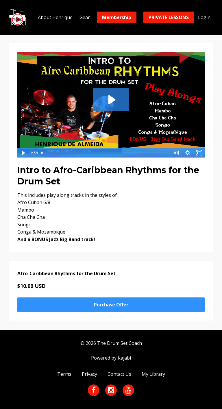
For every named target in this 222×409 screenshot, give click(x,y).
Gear (84, 17)
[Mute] (176, 153)
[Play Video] (23, 153)
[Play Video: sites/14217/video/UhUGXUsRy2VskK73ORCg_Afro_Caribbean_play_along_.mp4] (111, 99)
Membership (116, 17)
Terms (64, 374)
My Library (153, 374)
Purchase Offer (111, 304)
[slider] (104, 153)
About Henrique (55, 17)
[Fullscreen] (199, 153)
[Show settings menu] (187, 153)
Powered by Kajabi (111, 358)
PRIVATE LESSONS (169, 17)
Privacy (89, 374)
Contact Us (119, 374)
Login (204, 17)
